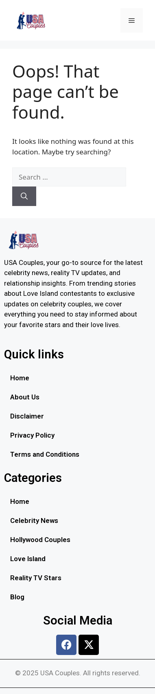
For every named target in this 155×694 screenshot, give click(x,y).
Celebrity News (34, 520)
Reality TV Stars (35, 578)
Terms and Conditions (44, 454)
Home (19, 378)
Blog (17, 597)
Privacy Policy (32, 435)
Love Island (28, 559)
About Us (24, 397)
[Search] (24, 196)
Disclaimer (27, 416)
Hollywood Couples (40, 540)
